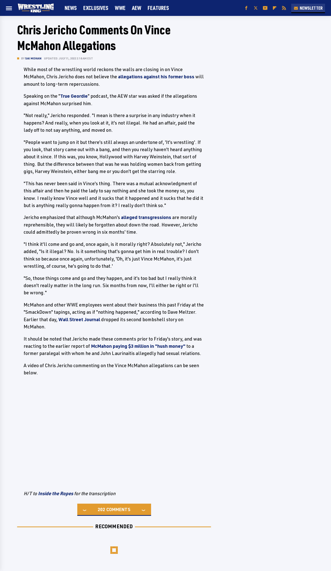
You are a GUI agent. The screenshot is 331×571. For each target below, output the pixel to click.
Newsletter (308, 8)
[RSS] (284, 8)
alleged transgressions (146, 217)
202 (101, 509)
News (71, 7)
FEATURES (158, 7)
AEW (136, 7)
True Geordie (74, 96)
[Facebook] (246, 8)
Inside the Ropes (55, 493)
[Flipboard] (274, 8)
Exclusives (95, 7)
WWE (120, 7)
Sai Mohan (33, 58)
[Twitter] (255, 8)
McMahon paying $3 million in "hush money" (138, 346)
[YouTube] (265, 8)
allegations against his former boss (156, 77)
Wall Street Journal (79, 319)
